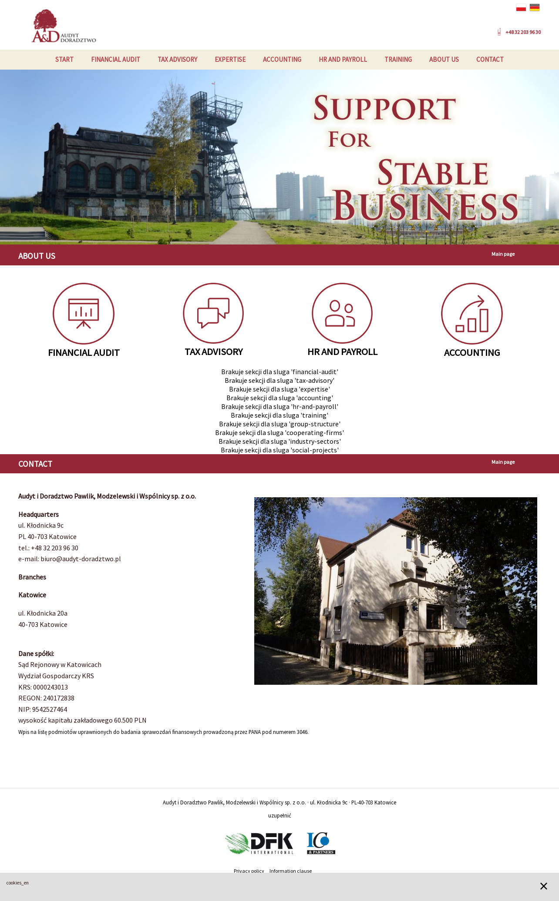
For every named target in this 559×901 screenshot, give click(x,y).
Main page (503, 254)
